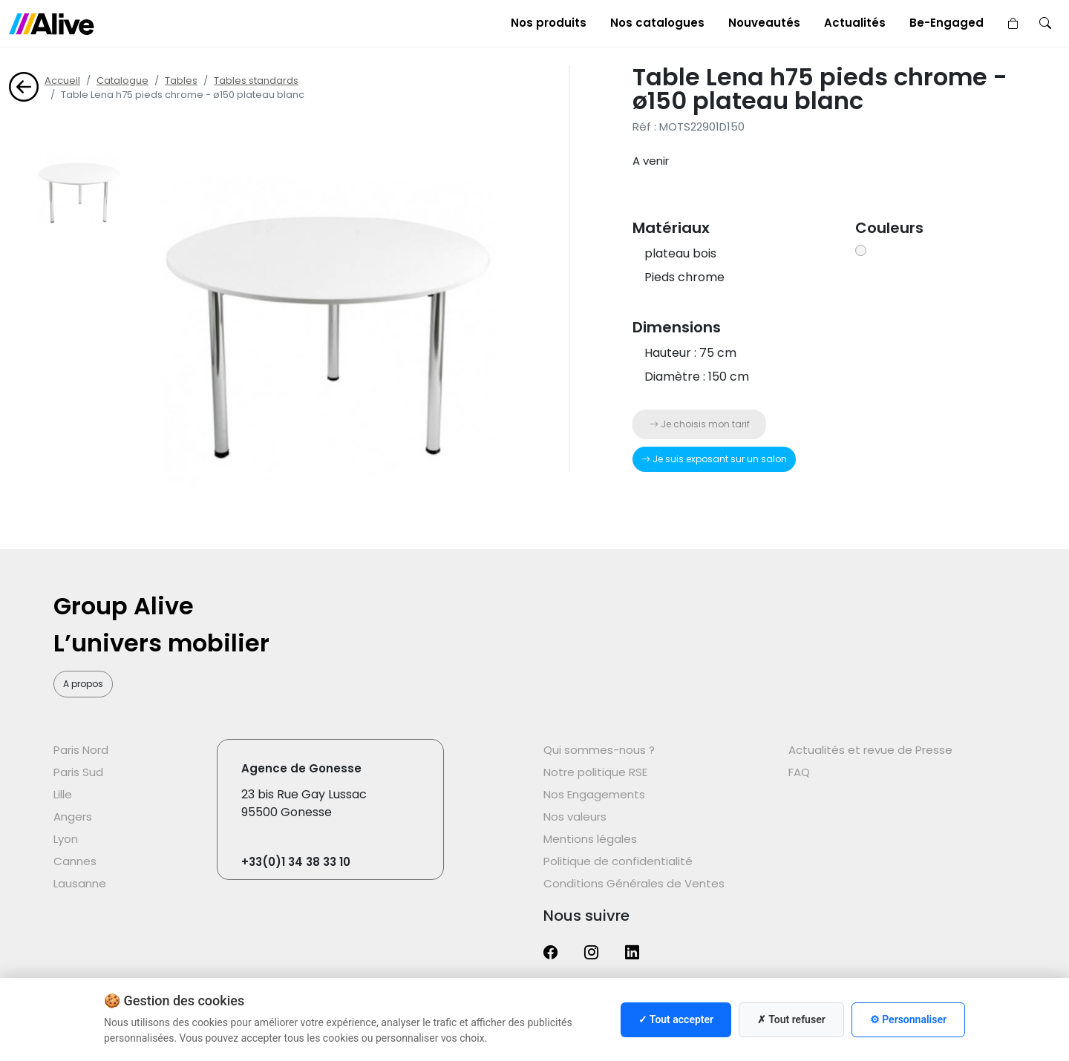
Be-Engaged (946, 22)
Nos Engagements (594, 794)
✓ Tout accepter (675, 1019)
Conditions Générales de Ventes (634, 883)
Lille (62, 794)
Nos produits (548, 22)
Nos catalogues (657, 22)
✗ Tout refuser (791, 1019)
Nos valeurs (575, 816)
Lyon (65, 839)
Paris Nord (80, 750)
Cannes (75, 861)
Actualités (855, 22)
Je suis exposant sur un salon (714, 459)
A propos (83, 683)
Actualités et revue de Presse (870, 750)
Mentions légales (590, 839)
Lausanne (79, 883)
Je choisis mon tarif (700, 424)
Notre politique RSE (595, 772)
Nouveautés (764, 22)
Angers (72, 816)
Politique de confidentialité (618, 861)
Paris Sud (78, 772)
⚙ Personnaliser (908, 1019)
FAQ (799, 772)
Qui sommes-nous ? (599, 750)
